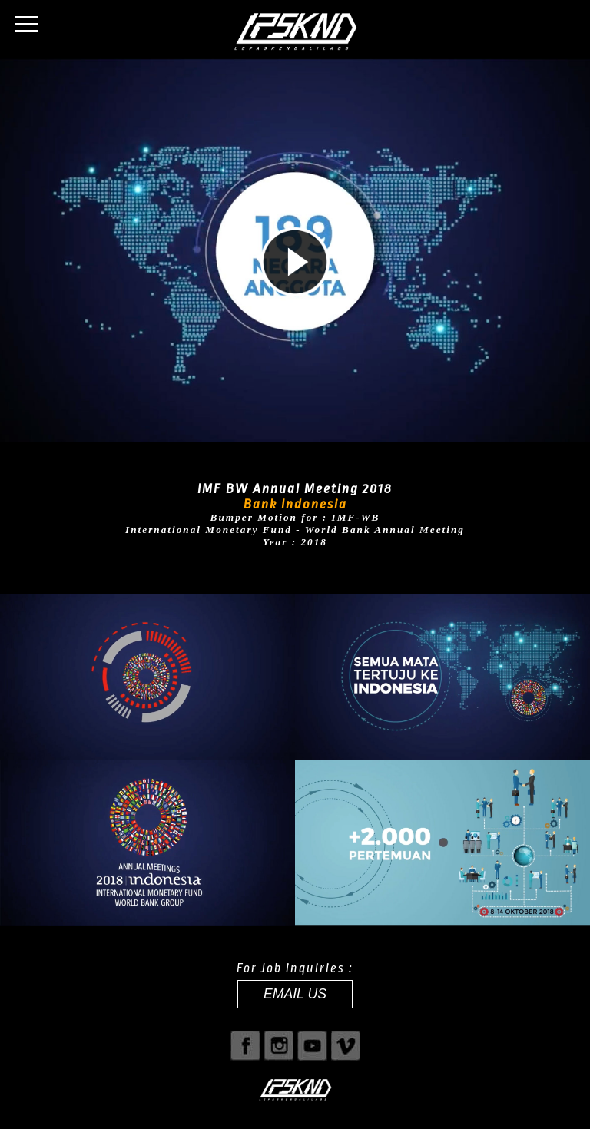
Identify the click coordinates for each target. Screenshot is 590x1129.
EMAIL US (295, 994)
